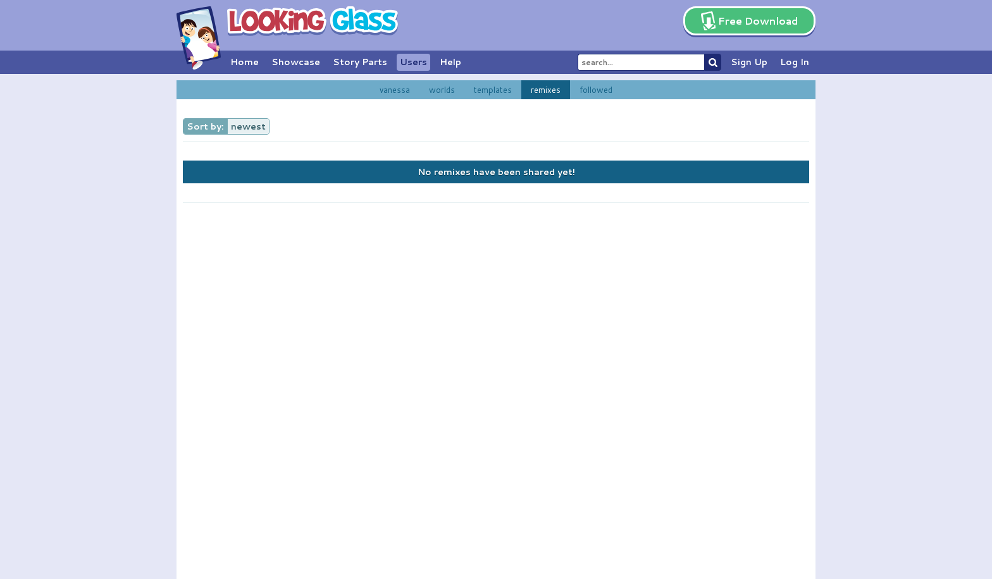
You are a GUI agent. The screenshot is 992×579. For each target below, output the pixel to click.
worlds (442, 89)
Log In (794, 62)
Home (244, 62)
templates (493, 89)
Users (413, 62)
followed (596, 89)
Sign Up (749, 62)
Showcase (295, 62)
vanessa (395, 89)
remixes (546, 89)
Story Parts (360, 62)
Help (450, 62)
